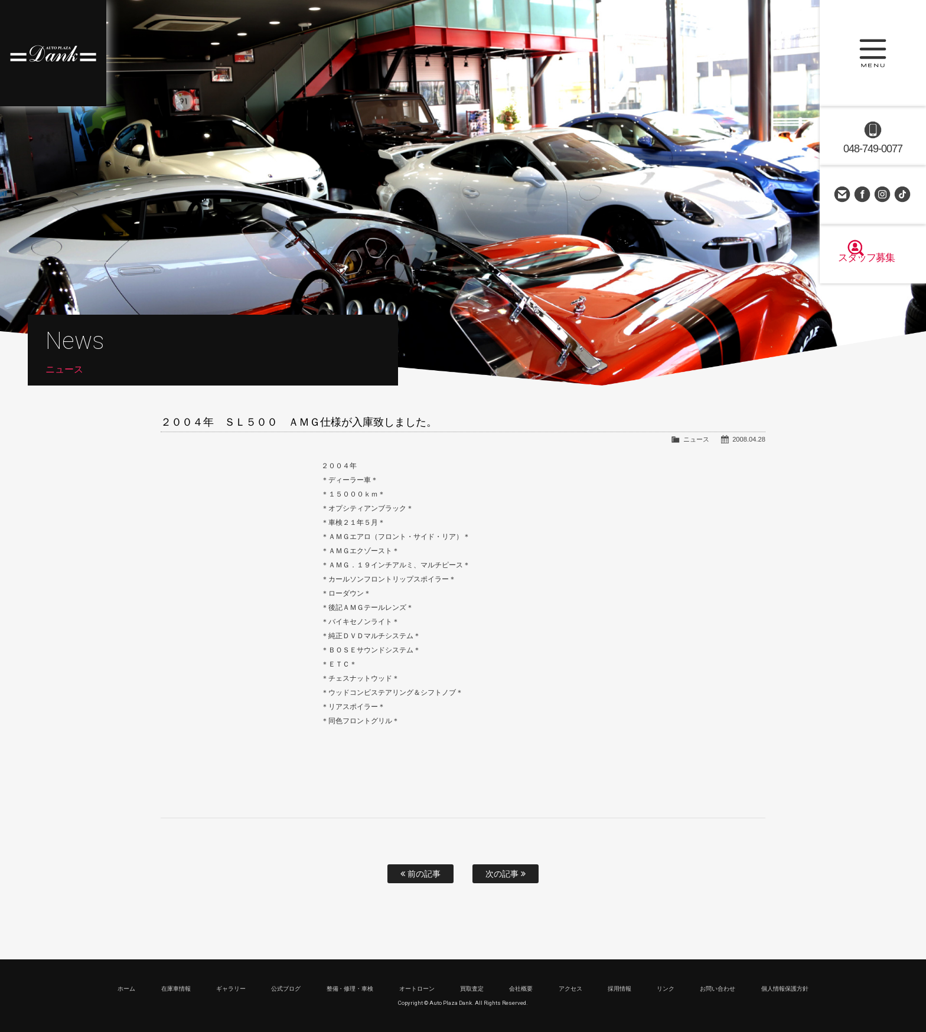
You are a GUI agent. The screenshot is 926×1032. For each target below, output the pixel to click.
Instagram (883, 195)
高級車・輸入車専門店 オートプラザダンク (53, 53)
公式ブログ (286, 988)
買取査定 (472, 988)
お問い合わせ (843, 195)
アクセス (570, 988)
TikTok (903, 195)
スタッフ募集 (873, 267)
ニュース (696, 439)
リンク (665, 988)
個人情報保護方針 (784, 988)
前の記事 (420, 873)
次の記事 (505, 873)
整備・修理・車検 (350, 988)
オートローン (417, 988)
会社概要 (521, 988)
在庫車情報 (176, 988)
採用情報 (619, 988)
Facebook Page (863, 195)
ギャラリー (231, 988)
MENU (873, 53)
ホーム (126, 988)
